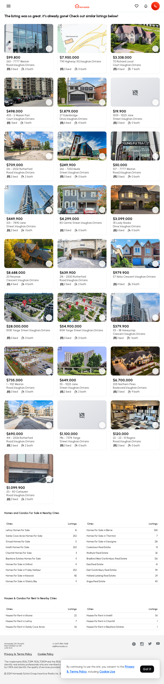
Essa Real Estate (95, 564)
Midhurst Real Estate (97, 553)
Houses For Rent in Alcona (19, 615)
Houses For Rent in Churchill (101, 621)
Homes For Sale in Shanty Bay (21, 581)
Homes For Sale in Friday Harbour (23, 570)
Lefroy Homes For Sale (18, 530)
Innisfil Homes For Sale (17, 547)
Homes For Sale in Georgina (101, 541)
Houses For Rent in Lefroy (19, 621)
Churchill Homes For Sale (19, 553)
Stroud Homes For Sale (18, 541)
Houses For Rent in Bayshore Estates (105, 627)
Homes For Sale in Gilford (19, 564)
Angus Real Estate (96, 581)
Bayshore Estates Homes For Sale (23, 558)
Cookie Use (107, 671)
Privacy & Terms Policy (18, 654)
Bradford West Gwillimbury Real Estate (107, 558)
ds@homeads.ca (59, 646)
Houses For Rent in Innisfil (99, 615)
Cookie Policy (45, 654)
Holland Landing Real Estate (101, 575)
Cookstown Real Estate (99, 547)
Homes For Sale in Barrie (100, 530)
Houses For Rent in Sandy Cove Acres (25, 627)
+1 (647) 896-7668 (60, 644)
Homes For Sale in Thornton (101, 536)
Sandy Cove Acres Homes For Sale (24, 536)
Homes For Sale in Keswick (20, 575)
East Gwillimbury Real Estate (102, 570)
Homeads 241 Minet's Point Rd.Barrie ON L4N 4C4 (14, 646)
